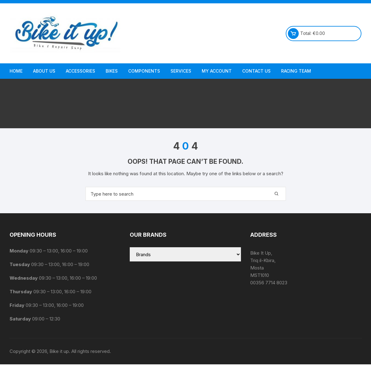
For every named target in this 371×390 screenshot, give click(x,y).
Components (144, 71)
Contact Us (256, 71)
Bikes (112, 71)
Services (181, 71)
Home (16, 71)
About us (44, 71)
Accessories (80, 71)
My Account (217, 71)
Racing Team (296, 71)
